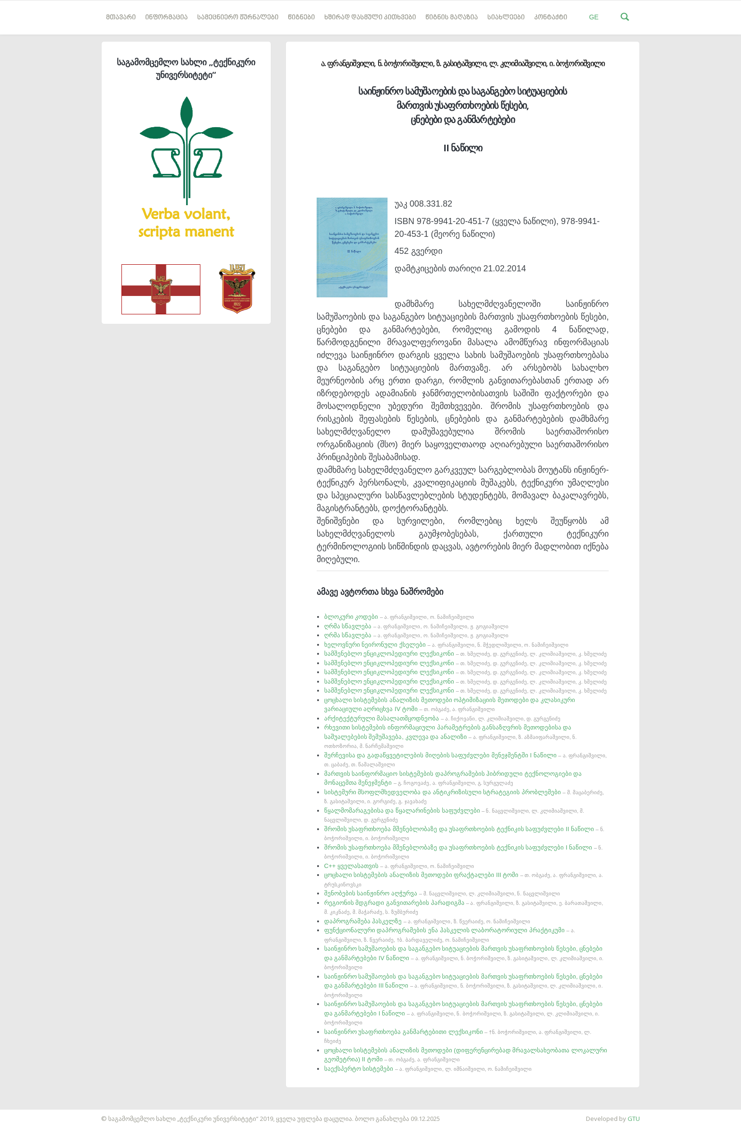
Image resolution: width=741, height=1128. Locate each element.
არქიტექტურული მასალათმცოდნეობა (442, 718)
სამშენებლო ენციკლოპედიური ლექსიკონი (465, 653)
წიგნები (301, 18)
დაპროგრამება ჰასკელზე (427, 921)
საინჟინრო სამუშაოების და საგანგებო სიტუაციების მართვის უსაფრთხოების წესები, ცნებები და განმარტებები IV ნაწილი (463, 957)
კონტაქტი (550, 18)
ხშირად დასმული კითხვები (370, 18)
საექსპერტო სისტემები (428, 1068)
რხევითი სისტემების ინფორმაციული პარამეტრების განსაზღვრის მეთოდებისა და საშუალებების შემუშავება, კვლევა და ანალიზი (450, 736)
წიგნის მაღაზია (451, 18)
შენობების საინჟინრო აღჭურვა (442, 893)
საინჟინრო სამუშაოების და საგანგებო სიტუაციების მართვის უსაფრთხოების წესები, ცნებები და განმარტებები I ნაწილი (463, 1012)
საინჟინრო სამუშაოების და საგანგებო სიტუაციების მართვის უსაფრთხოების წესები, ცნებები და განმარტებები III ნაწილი (463, 985)
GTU (634, 1118)
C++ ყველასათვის (399, 865)
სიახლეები (506, 18)
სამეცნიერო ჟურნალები (237, 18)
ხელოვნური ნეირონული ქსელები (446, 644)
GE (593, 17)
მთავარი (121, 18)
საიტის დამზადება (28, 1114)
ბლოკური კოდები (399, 616)
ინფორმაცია (166, 18)
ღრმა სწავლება (416, 626)
